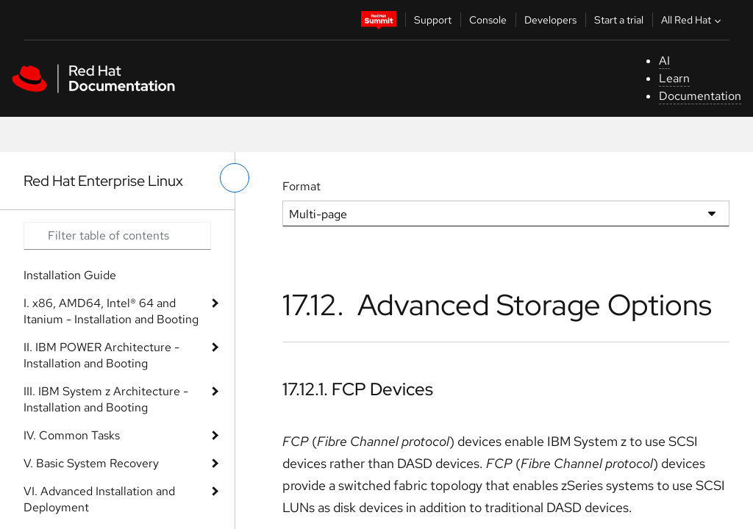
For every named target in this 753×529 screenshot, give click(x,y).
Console (488, 19)
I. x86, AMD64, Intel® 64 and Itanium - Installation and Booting (111, 311)
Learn (674, 78)
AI (664, 60)
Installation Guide (70, 275)
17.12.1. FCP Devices (357, 389)
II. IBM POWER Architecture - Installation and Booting (101, 355)
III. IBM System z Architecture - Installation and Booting (106, 399)
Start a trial (618, 19)
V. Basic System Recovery (91, 463)
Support (433, 19)
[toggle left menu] (234, 177)
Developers (550, 19)
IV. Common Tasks (72, 435)
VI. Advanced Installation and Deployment (99, 499)
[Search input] (117, 236)
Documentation (700, 96)
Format (301, 186)
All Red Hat (692, 19)
